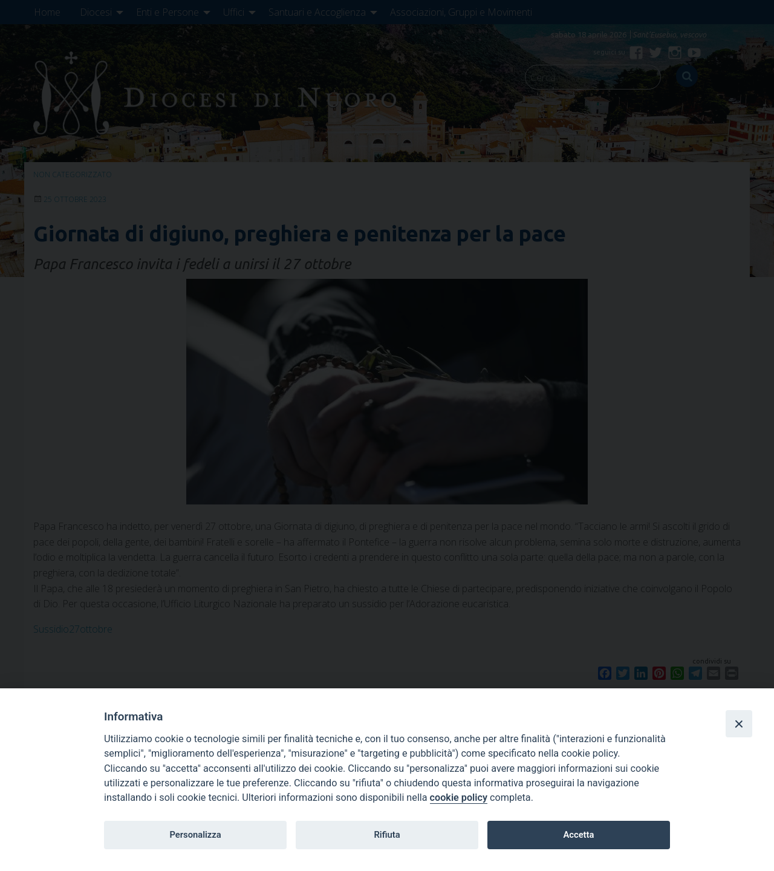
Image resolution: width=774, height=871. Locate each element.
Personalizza (195, 834)
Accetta (578, 834)
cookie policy (458, 797)
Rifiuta (387, 834)
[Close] (739, 723)
